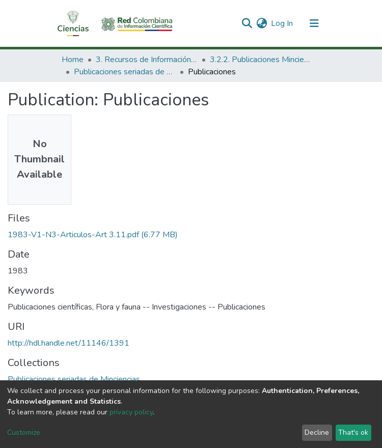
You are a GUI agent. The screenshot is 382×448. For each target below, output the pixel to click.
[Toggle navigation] (314, 23)
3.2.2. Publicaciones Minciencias (261, 59)
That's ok (353, 432)
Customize (23, 432)
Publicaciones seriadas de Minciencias (125, 71)
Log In (282, 23)
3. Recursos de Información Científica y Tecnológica (147, 59)
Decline (317, 432)
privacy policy (131, 412)
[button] (261, 23)
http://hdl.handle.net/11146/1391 (68, 343)
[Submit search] (246, 23)
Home (73, 59)
